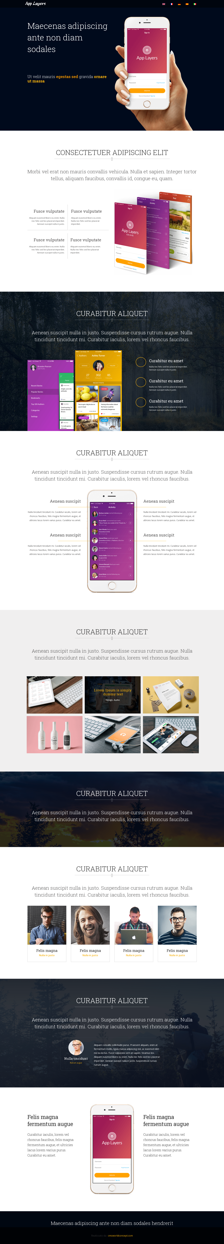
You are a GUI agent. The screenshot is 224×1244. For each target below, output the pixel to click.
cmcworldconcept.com (120, 1235)
